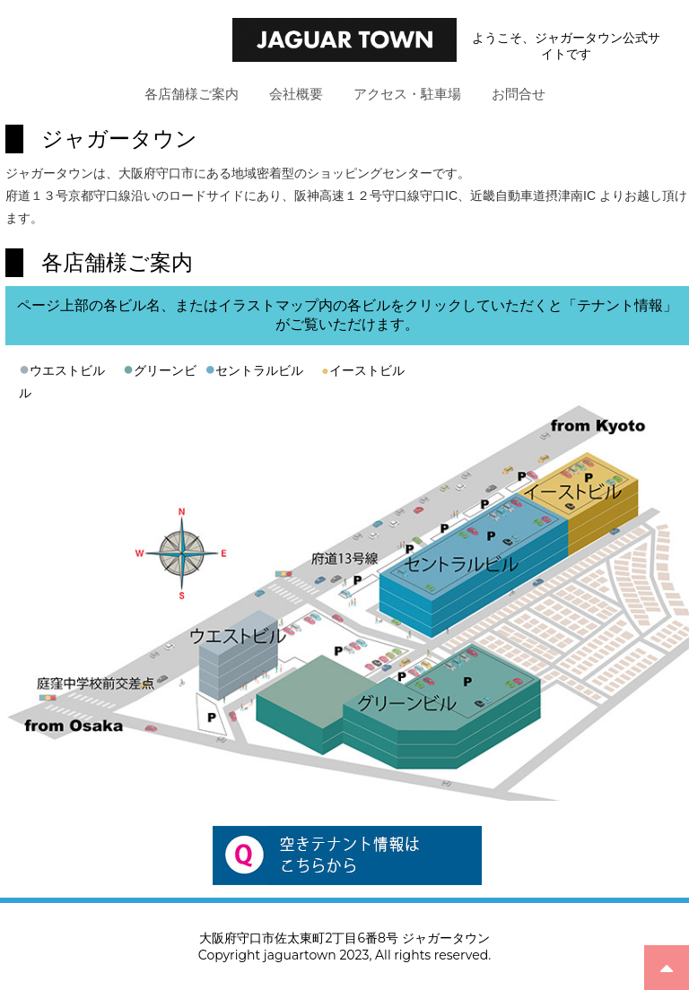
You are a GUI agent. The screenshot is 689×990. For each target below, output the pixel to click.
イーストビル (362, 370)
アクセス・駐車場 (407, 93)
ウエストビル (67, 370)
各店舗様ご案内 (191, 93)
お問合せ (518, 93)
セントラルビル (259, 370)
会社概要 (296, 93)
